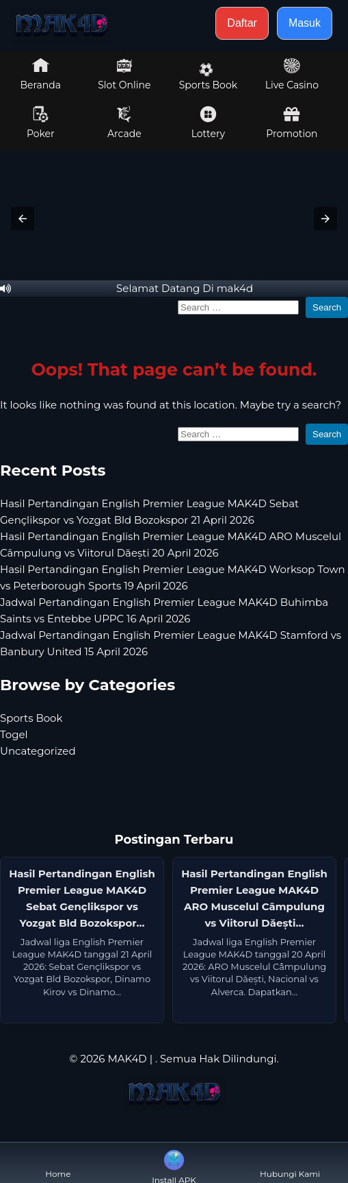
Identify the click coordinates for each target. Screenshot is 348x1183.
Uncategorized (38, 750)
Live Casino (292, 74)
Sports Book (208, 76)
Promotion (291, 123)
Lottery (208, 123)
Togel (14, 734)
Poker (41, 123)
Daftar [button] (242, 23)
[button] (22, 218)
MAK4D (126, 1058)
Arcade (124, 123)
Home (57, 1163)
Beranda (41, 74)
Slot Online (124, 74)
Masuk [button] (305, 23)
